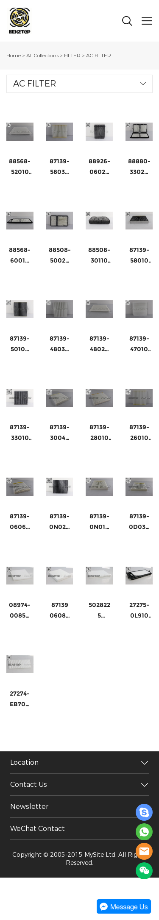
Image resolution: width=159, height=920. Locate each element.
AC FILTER (98, 55)
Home (13, 55)
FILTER (72, 55)
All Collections (42, 55)
